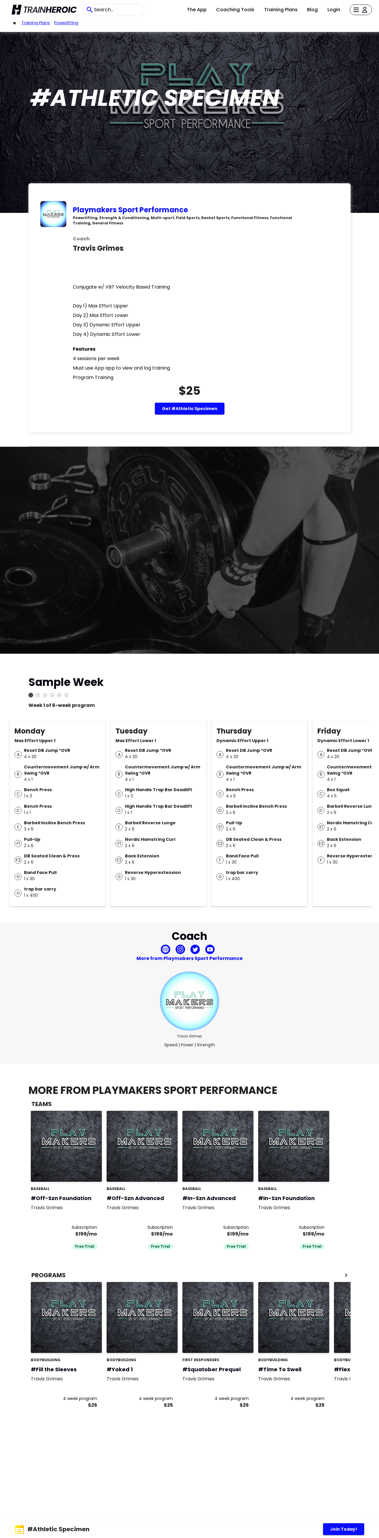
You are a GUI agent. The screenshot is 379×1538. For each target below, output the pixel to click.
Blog (312, 9)
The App (197, 9)
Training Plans (281, 9)
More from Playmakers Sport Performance (189, 958)
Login (333, 9)
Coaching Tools (235, 9)
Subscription (84, 1227)
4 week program (80, 1398)
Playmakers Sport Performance (130, 210)
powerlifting (66, 23)
